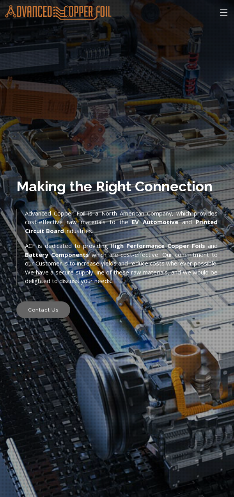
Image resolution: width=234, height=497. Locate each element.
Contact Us (43, 311)
